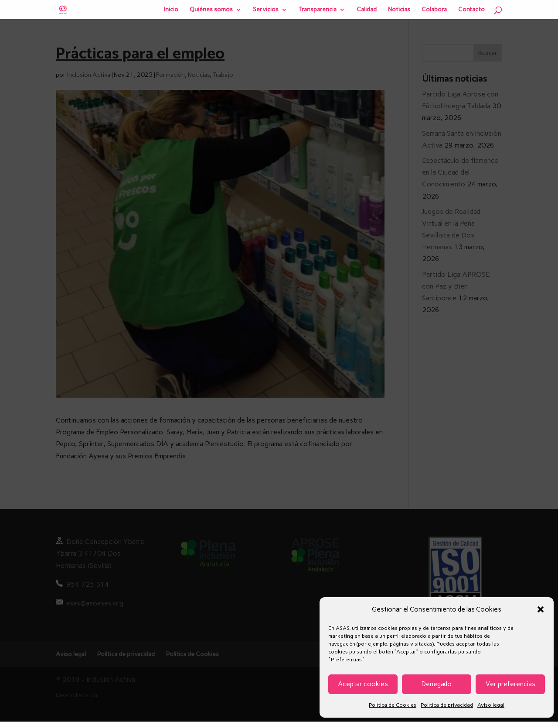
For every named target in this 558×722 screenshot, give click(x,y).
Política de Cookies (392, 705)
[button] (540, 609)
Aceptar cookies (363, 684)
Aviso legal (490, 705)
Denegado (437, 684)
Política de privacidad (447, 705)
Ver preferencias (510, 684)
